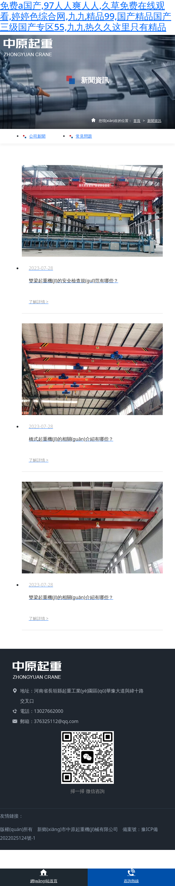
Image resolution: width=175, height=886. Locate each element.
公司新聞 (35, 136)
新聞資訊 (154, 120)
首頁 (136, 120)
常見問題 (82, 136)
